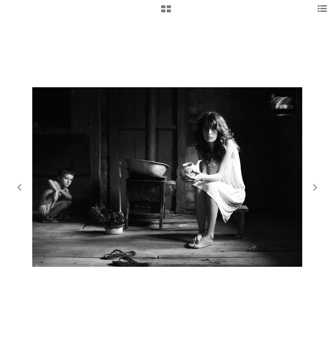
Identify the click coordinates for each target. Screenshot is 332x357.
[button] (166, 12)
